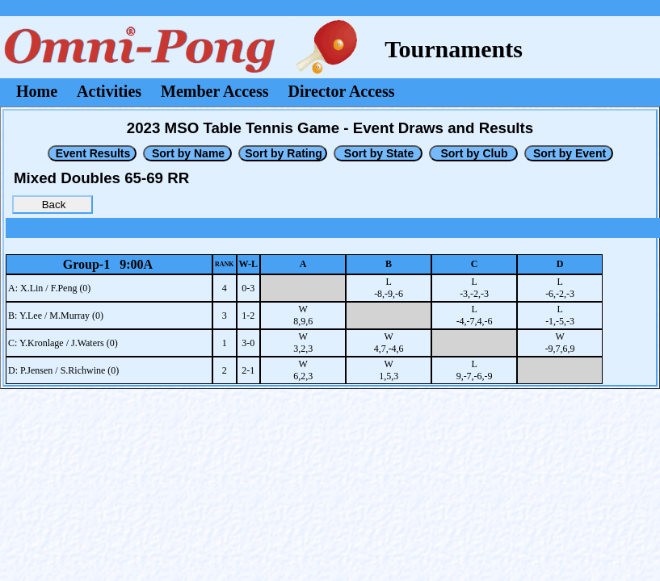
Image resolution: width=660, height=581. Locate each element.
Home (36, 91)
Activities (109, 91)
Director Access (341, 91)
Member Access (214, 91)
